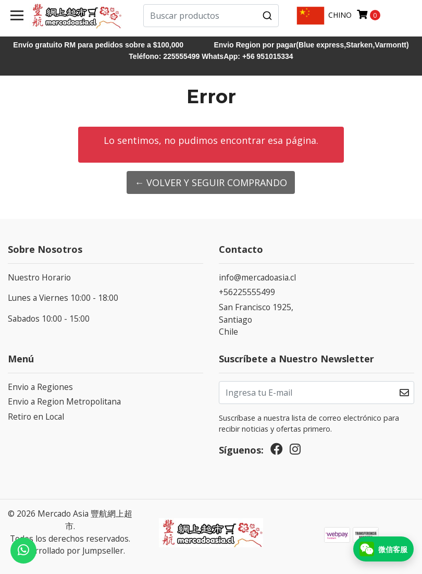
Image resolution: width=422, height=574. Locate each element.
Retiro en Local (36, 416)
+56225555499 (247, 292)
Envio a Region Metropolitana (64, 401)
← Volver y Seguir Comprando (210, 182)
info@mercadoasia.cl (257, 277)
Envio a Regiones (40, 387)
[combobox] (211, 15)
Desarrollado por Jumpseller (69, 550)
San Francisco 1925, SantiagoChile (256, 319)
